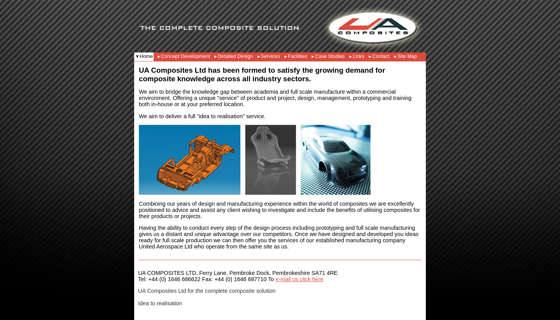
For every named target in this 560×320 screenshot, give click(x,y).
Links (358, 56)
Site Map (407, 56)
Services (270, 56)
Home (146, 56)
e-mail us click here (299, 279)
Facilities (297, 56)
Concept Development (186, 56)
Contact (380, 56)
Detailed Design (235, 56)
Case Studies (330, 56)
